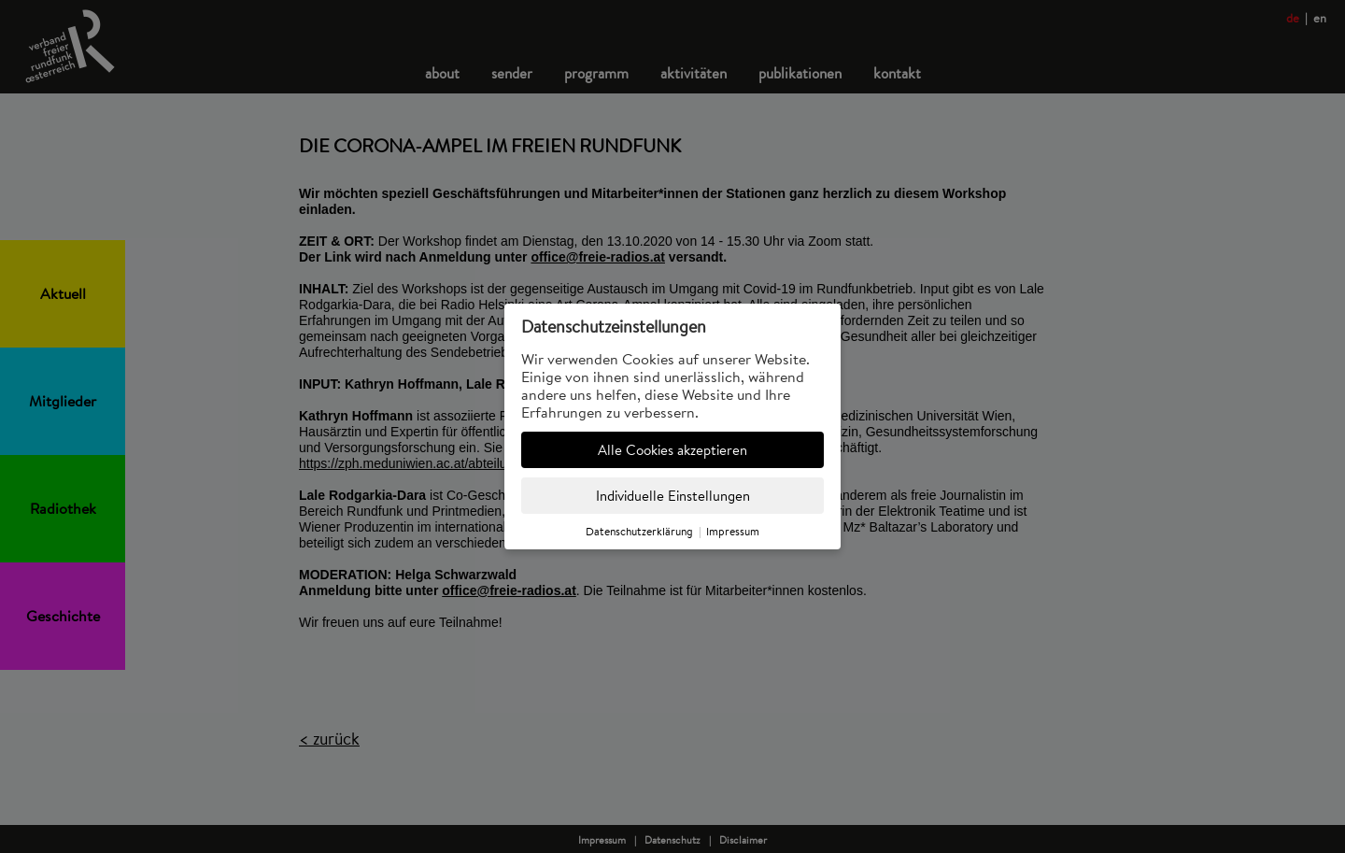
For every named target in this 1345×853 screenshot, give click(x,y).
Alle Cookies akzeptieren (672, 450)
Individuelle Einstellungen (673, 496)
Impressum (732, 531)
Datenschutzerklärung (639, 531)
